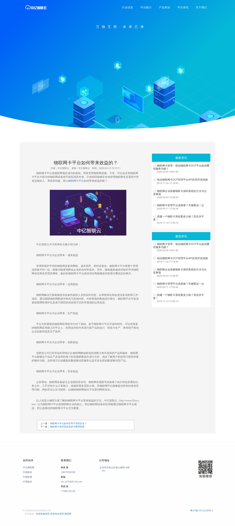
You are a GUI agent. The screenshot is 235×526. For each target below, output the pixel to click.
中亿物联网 (28, 467)
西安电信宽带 (57, 513)
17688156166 (68, 491)
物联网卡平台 (76, 181)
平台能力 (146, 7)
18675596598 (68, 472)
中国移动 (27, 472)
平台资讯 (182, 7)
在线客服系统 (43, 513)
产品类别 (164, 7)
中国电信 (27, 481)
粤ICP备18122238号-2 (201, 510)
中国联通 (27, 476)
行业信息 (127, 7)
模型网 (67, 513)
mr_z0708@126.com (71, 481)
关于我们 (201, 7)
